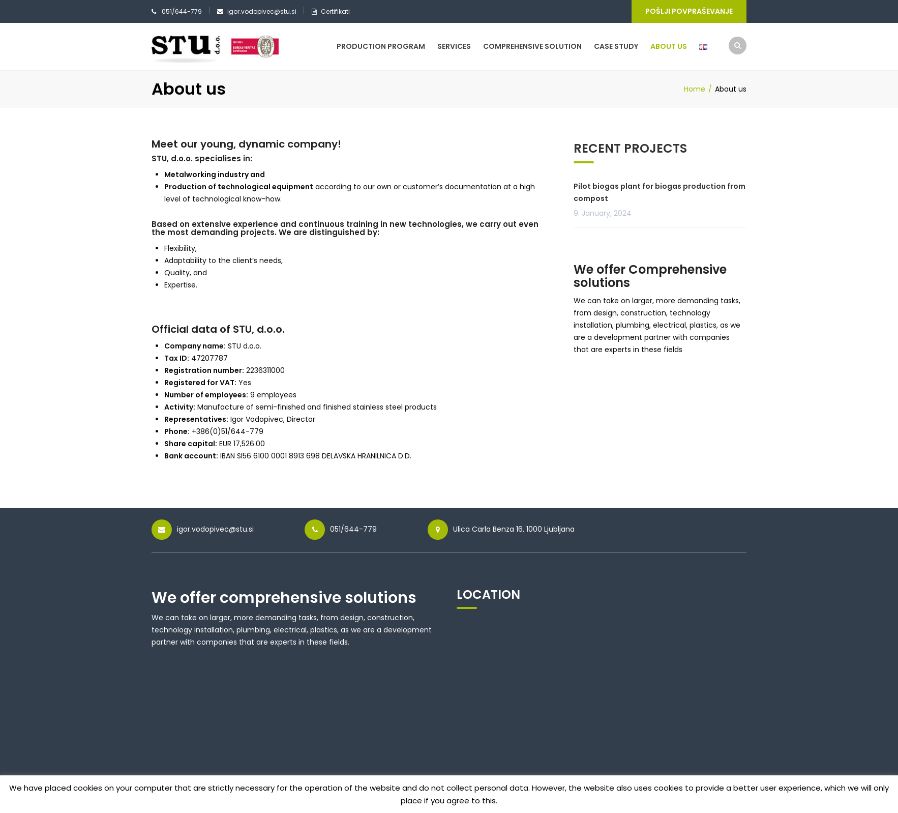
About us (668, 46)
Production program (381, 46)
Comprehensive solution (532, 46)
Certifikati (335, 11)
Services (454, 46)
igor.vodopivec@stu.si (261, 11)
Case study (616, 46)
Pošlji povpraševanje (689, 11)
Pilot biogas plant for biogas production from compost (659, 192)
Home (694, 89)
